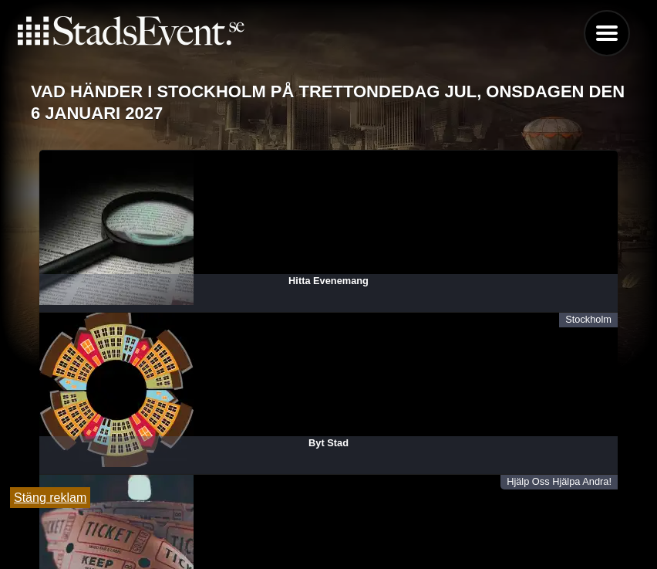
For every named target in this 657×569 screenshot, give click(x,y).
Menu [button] (607, 33)
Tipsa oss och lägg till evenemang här (328, 517)
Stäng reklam (50, 497)
